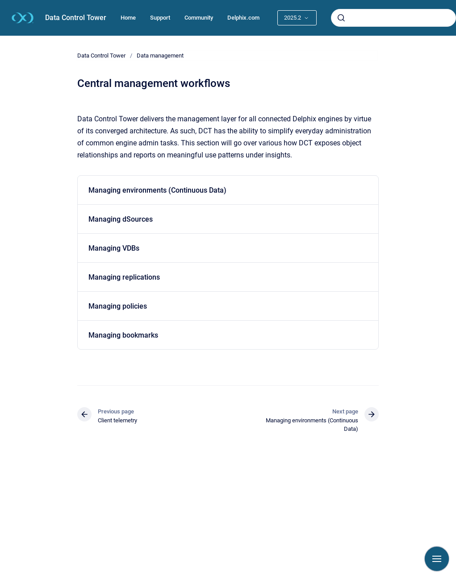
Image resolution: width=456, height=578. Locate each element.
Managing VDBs (113, 248)
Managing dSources (120, 219)
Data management (160, 55)
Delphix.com (243, 17)
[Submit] (341, 18)
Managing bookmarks (123, 335)
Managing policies (117, 306)
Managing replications (124, 277)
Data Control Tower (75, 17)
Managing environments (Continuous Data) (157, 190)
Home (128, 17)
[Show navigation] (437, 559)
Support (160, 17)
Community (198, 17)
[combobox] (393, 17)
